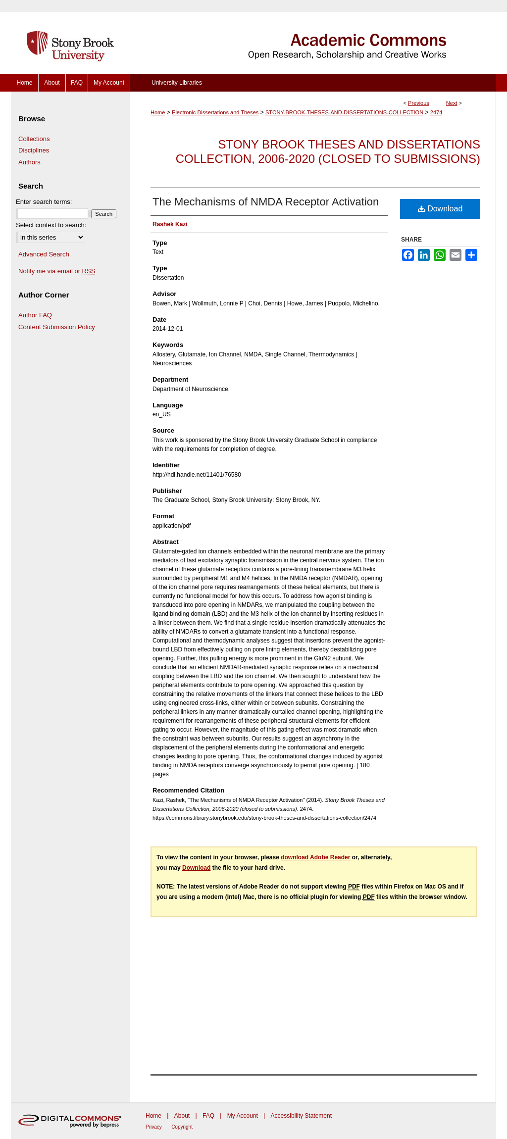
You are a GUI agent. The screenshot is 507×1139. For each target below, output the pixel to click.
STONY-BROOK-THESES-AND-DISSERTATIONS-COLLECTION (344, 112)
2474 (436, 112)
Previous (418, 103)
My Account (242, 1115)
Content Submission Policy (56, 327)
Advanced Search (43, 254)
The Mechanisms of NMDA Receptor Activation (265, 202)
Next (451, 103)
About (182, 1115)
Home (158, 112)
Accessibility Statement (301, 1115)
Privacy (154, 1127)
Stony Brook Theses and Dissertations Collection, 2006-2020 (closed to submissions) (328, 151)
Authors (29, 162)
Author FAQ (35, 315)
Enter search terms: (44, 201)
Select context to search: (51, 225)
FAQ (208, 1115)
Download (440, 208)
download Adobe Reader (315, 857)
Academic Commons (313, 37)
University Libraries (177, 82)
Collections (34, 139)
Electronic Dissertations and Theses (215, 112)
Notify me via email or (56, 271)
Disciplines (33, 150)
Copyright (182, 1127)
